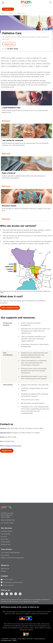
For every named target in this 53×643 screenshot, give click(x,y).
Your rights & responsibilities (10, 552)
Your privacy (5, 555)
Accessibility (13, 638)
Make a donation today (10, 308)
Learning (4, 536)
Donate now (7, 9)
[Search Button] (50, 2)
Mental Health (5, 541)
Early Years (4, 539)
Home (2, 13)
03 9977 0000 (8, 523)
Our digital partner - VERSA (9, 640)
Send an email (8, 579)
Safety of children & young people (12, 557)
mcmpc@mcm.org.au (13, 446)
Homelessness (5, 534)
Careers (3, 571)
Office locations (8, 585)
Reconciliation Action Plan (25, 638)
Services (11, 13)
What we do (5, 568)
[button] (3, 2)
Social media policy (39, 638)
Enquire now (9, 44)
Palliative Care (6, 544)
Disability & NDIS (6, 531)
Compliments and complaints (13, 582)
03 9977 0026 (12, 49)
